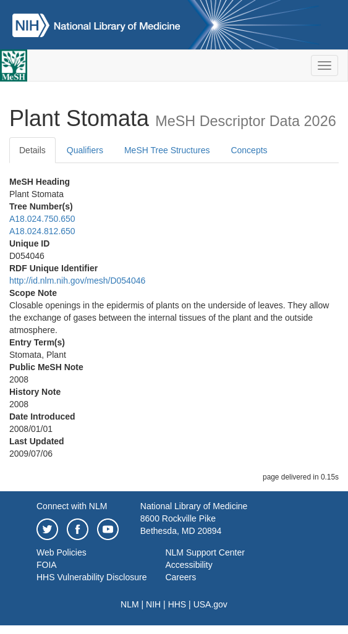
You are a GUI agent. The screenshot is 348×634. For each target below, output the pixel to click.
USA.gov (210, 604)
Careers (180, 577)
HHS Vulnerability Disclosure (91, 577)
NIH (153, 604)
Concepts (249, 150)
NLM (130, 604)
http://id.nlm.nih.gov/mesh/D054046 (77, 280)
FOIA (46, 565)
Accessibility (188, 565)
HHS (177, 604)
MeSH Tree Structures (167, 150)
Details (32, 150)
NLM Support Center (204, 552)
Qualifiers (85, 150)
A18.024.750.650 (42, 219)
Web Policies (61, 552)
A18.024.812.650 (42, 231)
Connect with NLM (71, 506)
